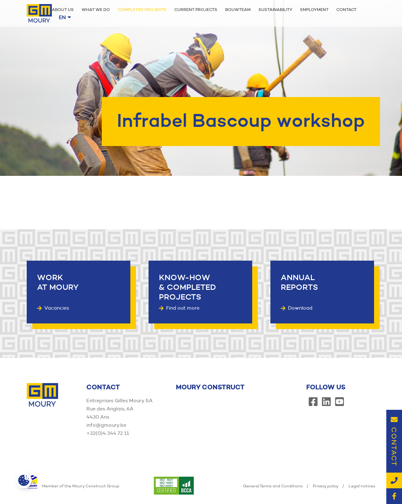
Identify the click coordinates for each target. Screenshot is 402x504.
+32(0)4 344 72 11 (107, 433)
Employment (314, 9)
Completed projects (142, 9)
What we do (96, 9)
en (65, 17)
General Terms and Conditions (273, 485)
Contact (346, 9)
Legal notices (362, 485)
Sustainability (275, 9)
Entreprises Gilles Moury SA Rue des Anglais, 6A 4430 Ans (119, 409)
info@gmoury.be (106, 425)
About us (63, 9)
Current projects (195, 9)
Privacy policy (326, 485)
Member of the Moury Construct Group (73, 486)
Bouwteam (238, 9)
